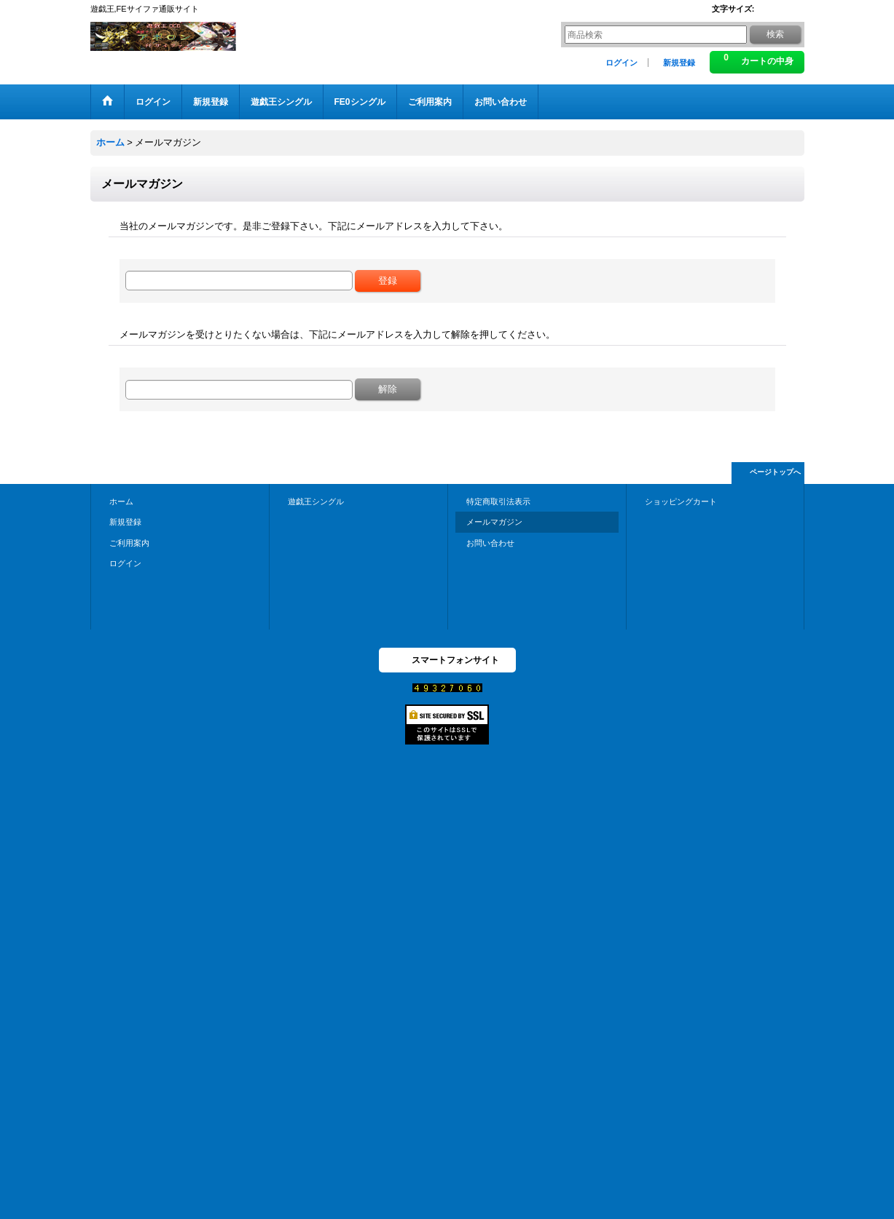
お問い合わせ (490, 543)
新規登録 (679, 62)
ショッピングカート (681, 501)
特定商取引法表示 (498, 501)
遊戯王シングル (316, 501)
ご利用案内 (129, 543)
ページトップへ (775, 472)
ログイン (621, 62)
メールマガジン (494, 521)
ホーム (121, 501)
